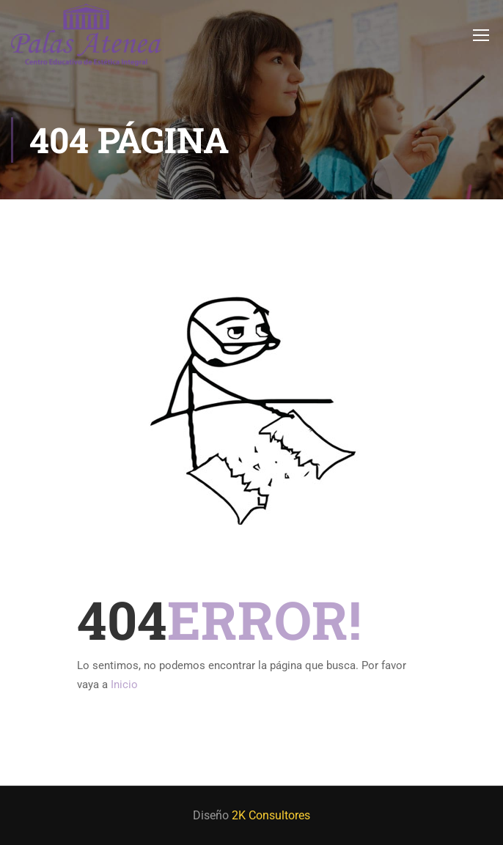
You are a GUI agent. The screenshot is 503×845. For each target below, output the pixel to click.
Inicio (124, 684)
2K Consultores (271, 815)
